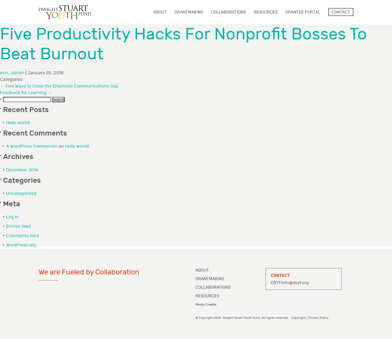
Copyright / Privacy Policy (310, 318)
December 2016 (22, 170)
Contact (341, 12)
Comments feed (22, 236)
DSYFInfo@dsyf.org (290, 282)
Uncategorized (21, 193)
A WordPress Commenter (31, 146)
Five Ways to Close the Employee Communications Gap (59, 86)
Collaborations (213, 287)
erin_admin (12, 73)
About (202, 270)
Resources (207, 296)
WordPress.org (21, 245)
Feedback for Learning (26, 93)
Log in (12, 217)
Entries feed (18, 226)
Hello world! (18, 123)
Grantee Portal (302, 12)
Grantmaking (209, 279)
